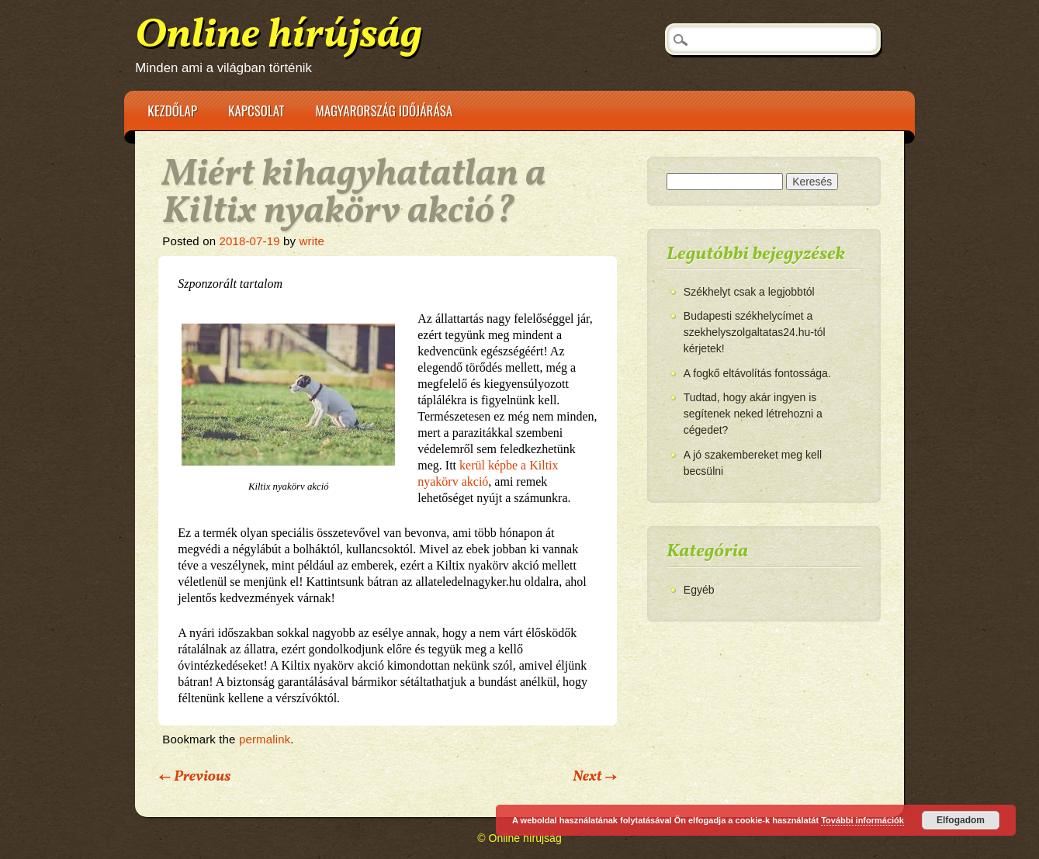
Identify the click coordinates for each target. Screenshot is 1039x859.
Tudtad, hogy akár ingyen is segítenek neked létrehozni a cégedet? (753, 413)
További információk (862, 820)
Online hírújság (278, 36)
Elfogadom (961, 820)
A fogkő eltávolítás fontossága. (757, 373)
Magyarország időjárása (383, 110)
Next (595, 777)
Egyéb (699, 590)
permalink (264, 739)
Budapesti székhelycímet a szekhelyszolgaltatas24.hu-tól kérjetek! (755, 332)
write (312, 241)
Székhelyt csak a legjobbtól (749, 292)
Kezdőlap (172, 110)
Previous (194, 777)
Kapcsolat (256, 110)
